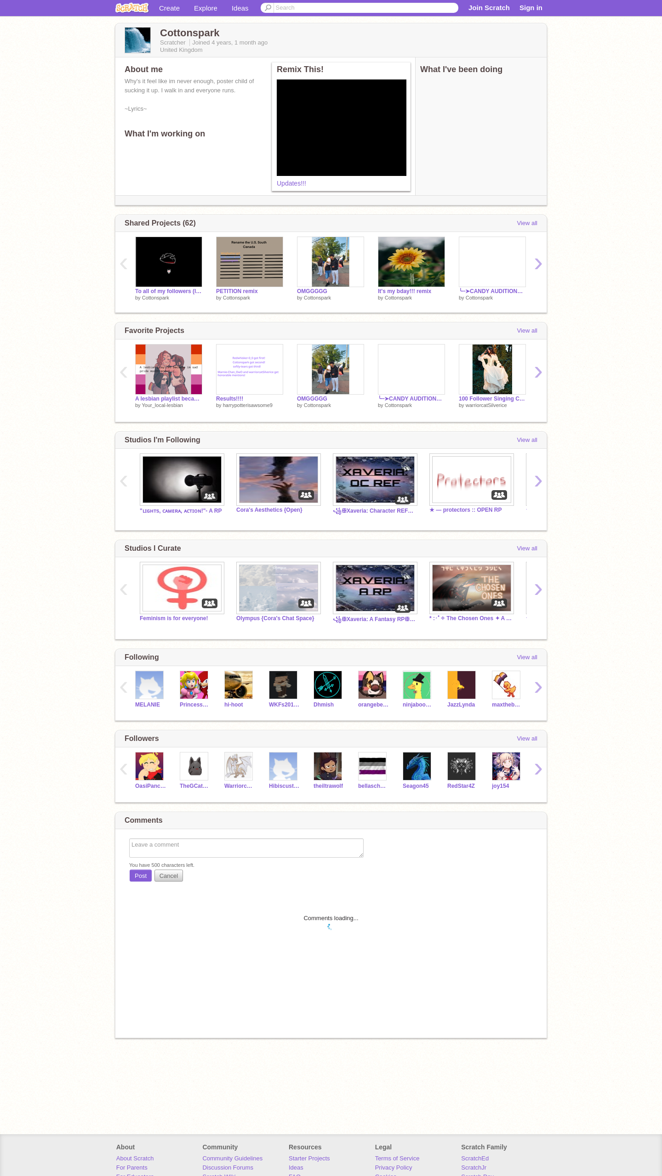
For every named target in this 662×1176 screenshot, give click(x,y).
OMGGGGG (312, 291)
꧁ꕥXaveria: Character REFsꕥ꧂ (374, 511)
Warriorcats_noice (239, 786)
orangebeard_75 (373, 704)
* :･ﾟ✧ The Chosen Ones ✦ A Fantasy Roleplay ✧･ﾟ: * (470, 618)
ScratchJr (473, 1167)
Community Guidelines (232, 1158)
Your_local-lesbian (162, 405)
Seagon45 (416, 786)
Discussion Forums (227, 1167)
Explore (205, 8)
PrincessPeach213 (195, 704)
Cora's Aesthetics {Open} (269, 510)
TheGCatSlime (195, 786)
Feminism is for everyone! (174, 618)
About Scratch (135, 1158)
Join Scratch (489, 7)
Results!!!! (229, 399)
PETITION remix (237, 291)
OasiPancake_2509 (150, 786)
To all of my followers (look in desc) (168, 291)
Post (141, 875)
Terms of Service (397, 1158)
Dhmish (324, 704)
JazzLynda (461, 704)
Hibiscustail (284, 786)
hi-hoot (233, 704)
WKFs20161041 (284, 704)
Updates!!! (291, 183)
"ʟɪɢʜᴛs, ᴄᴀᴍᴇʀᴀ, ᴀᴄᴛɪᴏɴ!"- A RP (181, 511)
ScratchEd (475, 1158)
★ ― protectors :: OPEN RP (465, 510)
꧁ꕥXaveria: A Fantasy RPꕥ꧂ (374, 619)
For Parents (132, 1167)
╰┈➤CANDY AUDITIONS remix (492, 291)
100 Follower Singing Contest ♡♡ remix (492, 399)
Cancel (169, 875)
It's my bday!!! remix (404, 291)
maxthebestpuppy (507, 704)
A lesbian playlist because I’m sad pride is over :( (168, 399)
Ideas (240, 8)
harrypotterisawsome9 (248, 405)
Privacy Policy (393, 1167)
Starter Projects (309, 1158)
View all (527, 223)
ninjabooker (418, 704)
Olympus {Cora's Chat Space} (275, 618)
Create (169, 8)
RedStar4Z (461, 786)
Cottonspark (155, 297)
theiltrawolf (328, 786)
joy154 (500, 786)
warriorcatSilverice (486, 405)
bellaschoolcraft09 (373, 786)
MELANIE (147, 704)
